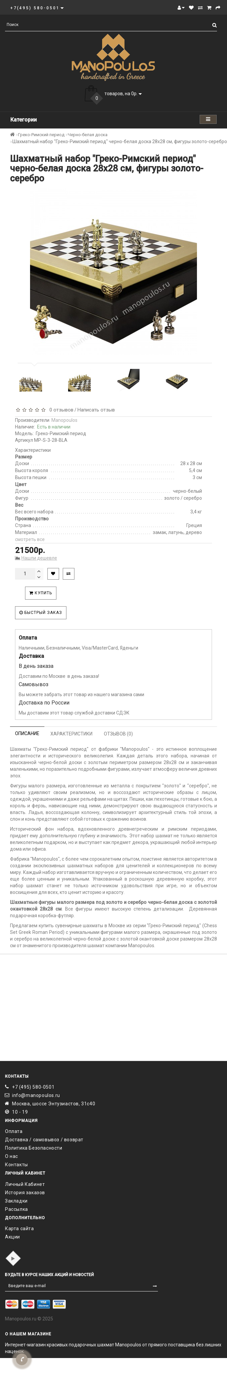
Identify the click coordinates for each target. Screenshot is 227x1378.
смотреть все (30, 539)
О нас (11, 1156)
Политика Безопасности (33, 1148)
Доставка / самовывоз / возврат (44, 1139)
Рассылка (16, 1209)
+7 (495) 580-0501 (33, 1087)
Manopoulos (64, 420)
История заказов (25, 1192)
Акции (12, 1237)
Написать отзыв (96, 410)
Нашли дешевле (39, 558)
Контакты (16, 1164)
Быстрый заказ (40, 612)
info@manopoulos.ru (36, 1095)
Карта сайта (19, 1228)
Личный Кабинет (25, 1184)
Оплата (14, 1131)
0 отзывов (60, 410)
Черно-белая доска (87, 134)
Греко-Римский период (41, 134)
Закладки (16, 1201)
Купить (40, 593)
